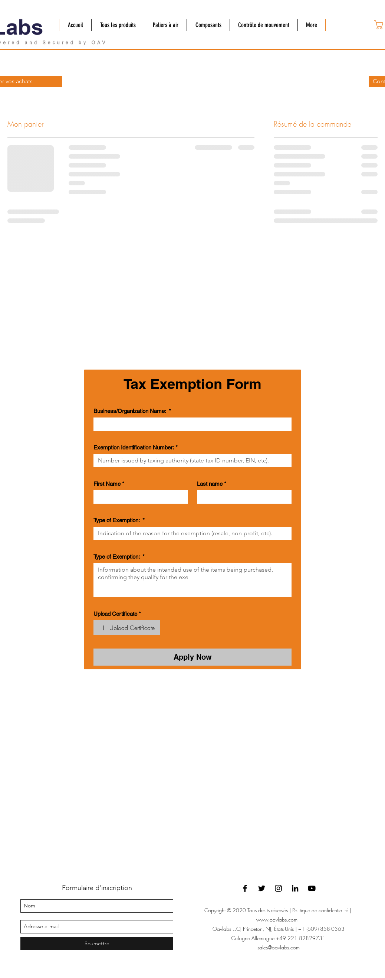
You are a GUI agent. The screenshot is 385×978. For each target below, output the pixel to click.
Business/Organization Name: (132, 411)
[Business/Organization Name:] (190, 424)
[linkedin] (295, 888)
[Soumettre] (96, 943)
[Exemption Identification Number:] (190, 460)
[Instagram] (278, 888)
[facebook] (245, 888)
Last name (211, 484)
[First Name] (138, 497)
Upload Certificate (117, 614)
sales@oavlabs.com (278, 947)
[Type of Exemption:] (190, 533)
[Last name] (242, 497)
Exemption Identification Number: (135, 447)
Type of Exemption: (119, 520)
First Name (108, 484)
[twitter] (261, 888)
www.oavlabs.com (276, 919)
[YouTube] (311, 888)
